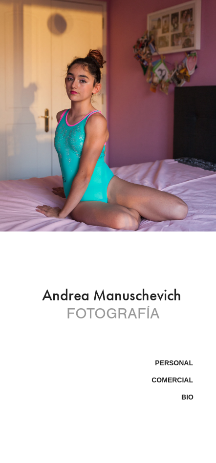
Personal (174, 363)
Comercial (172, 380)
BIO (187, 397)
